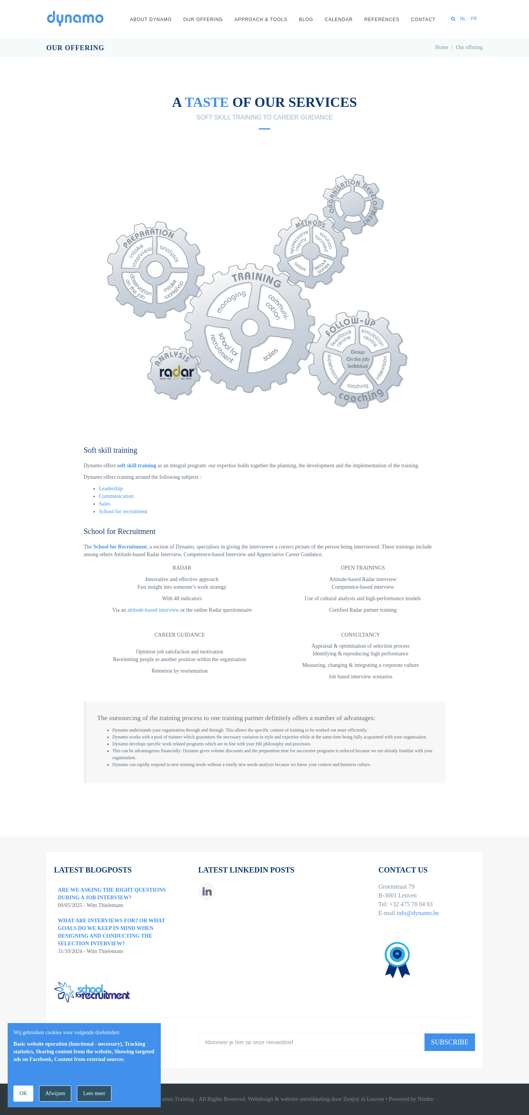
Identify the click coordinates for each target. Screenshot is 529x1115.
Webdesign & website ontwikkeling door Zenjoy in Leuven (316, 1099)
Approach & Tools (261, 19)
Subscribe (450, 1042)
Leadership (111, 488)
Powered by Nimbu (411, 1099)
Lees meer (94, 1093)
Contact (423, 19)
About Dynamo (151, 19)
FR (474, 18)
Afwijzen (55, 1093)
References (382, 19)
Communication (116, 496)
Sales (105, 504)
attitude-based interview (153, 610)
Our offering (203, 19)
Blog (306, 19)
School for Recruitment (120, 547)
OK (23, 1093)
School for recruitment (123, 511)
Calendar (339, 19)
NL (463, 18)
